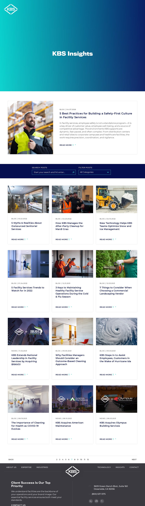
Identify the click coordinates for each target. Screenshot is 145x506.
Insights (120, 476)
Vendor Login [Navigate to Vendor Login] (103, 3)
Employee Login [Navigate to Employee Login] (120, 3)
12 (88, 459)
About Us (11, 476)
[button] (142, 3)
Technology (104, 476)
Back (11, 459)
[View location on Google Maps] (108, 494)
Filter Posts (85, 168)
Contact (134, 476)
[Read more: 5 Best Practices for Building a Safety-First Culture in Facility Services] (68, 145)
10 (81, 459)
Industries (42, 476)
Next (134, 459)
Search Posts (39, 168)
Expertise (26, 476)
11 (84, 459)
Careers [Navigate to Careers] (135, 3)
